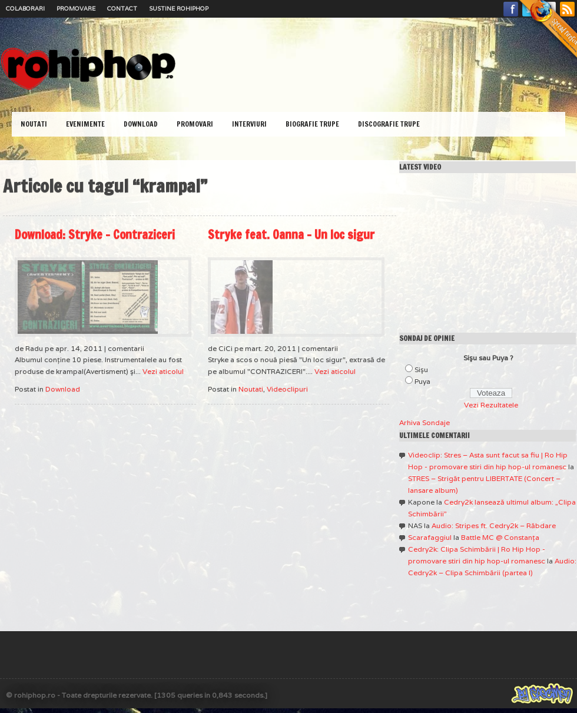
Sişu (421, 369)
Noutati (34, 124)
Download (141, 124)
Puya (422, 381)
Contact (122, 8)
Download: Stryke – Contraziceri (95, 234)
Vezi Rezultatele (491, 404)
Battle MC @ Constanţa (500, 537)
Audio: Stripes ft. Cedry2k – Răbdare (494, 525)
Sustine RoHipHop (178, 8)
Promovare (76, 8)
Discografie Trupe (389, 124)
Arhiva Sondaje (424, 422)
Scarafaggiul (430, 537)
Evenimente (85, 124)
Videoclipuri (287, 388)
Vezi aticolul (163, 371)
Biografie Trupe (312, 124)
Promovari (195, 124)
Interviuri (249, 124)
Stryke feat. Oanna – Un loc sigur (291, 234)
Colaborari (25, 8)
